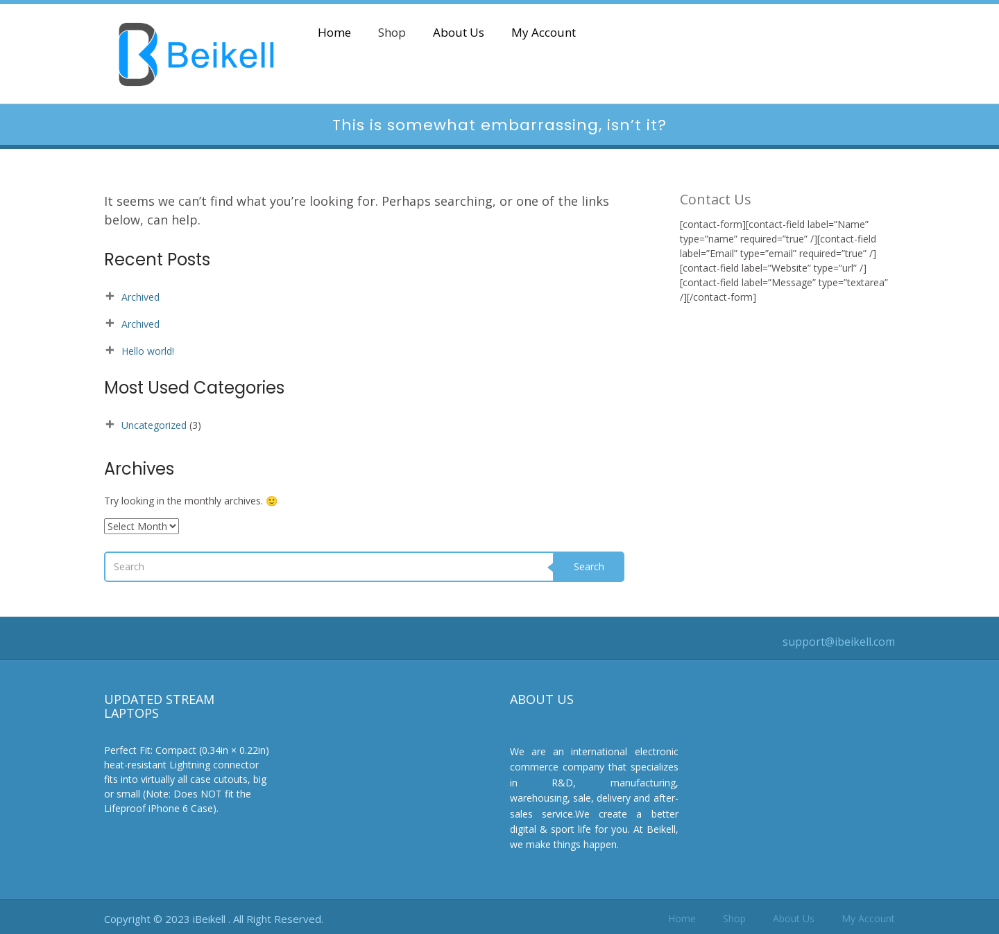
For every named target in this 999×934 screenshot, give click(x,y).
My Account (543, 33)
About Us (458, 33)
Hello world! (147, 351)
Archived (140, 296)
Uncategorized (154, 425)
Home (334, 33)
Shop (392, 33)
